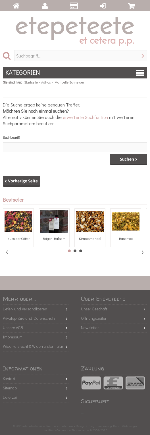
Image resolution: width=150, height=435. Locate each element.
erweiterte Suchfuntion (85, 117)
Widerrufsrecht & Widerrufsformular (33, 346)
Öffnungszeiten (94, 318)
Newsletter (90, 327)
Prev (7, 252)
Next (142, 252)
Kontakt (9, 378)
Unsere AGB (13, 327)
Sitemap (10, 388)
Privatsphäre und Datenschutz (29, 318)
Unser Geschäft (94, 309)
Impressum (12, 337)
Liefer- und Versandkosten (25, 309)
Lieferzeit (10, 397)
